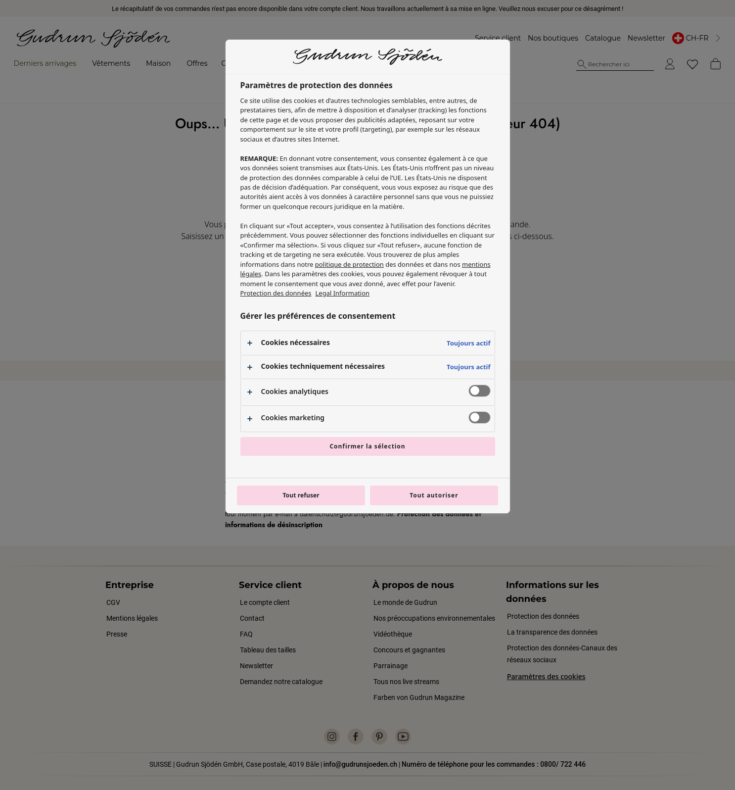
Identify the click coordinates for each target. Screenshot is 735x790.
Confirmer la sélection (367, 446)
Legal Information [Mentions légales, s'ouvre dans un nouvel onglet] (343, 293)
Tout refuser (300, 495)
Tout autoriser (434, 495)
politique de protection (349, 264)
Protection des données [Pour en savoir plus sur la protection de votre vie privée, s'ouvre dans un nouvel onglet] (276, 293)
